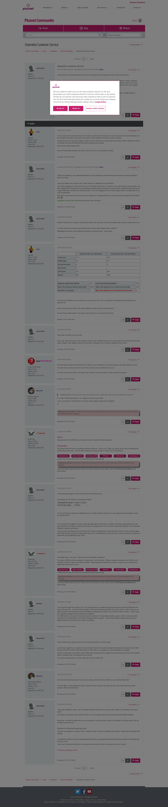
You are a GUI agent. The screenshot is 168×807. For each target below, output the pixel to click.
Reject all (76, 108)
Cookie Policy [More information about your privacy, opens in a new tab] (100, 102)
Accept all (60, 108)
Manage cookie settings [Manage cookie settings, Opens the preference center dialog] (95, 108)
